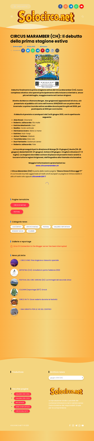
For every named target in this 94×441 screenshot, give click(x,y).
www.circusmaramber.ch (47, 165)
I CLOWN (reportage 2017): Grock (33, 289)
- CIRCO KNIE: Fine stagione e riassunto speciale (39, 260)
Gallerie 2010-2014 (22, 394)
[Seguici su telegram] (71, 6)
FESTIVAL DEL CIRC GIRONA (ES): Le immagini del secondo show (45, 280)
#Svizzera (43, 46)
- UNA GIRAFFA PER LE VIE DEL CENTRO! (35, 309)
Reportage (20, 402)
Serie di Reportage (23, 407)
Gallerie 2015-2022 (23, 398)
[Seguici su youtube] (81, 6)
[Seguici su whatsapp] (76, 6)
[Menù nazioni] (20, 6)
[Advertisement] (26, 336)
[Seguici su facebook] (60, 6)
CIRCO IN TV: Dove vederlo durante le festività (38, 299)
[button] (23, 50)
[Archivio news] (66, 378)
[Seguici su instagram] (66, 6)
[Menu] (11, 16)
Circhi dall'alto (22, 411)
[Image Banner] (66, 391)
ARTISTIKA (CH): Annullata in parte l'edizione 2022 (39, 270)
